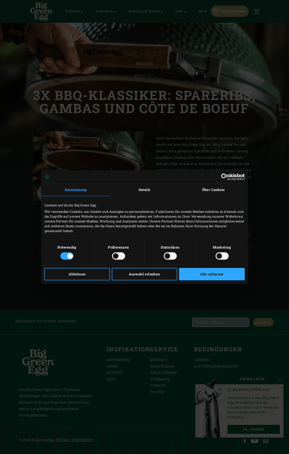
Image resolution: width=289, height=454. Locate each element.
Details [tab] (145, 189)
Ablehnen (77, 274)
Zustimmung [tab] (76, 189)
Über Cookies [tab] (213, 189)
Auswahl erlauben (144, 274)
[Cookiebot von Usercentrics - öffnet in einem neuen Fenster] (225, 176)
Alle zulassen (212, 274)
